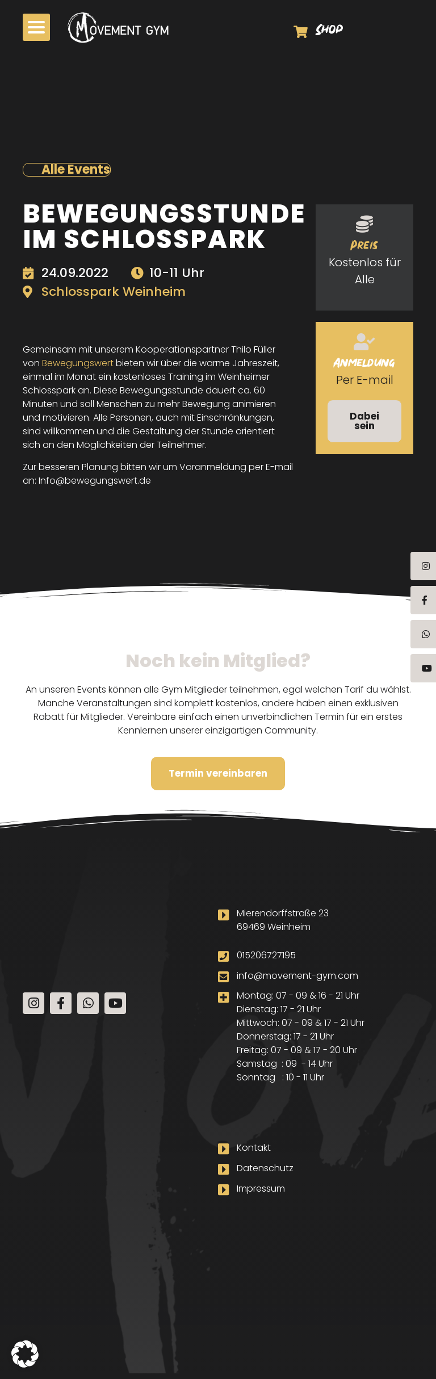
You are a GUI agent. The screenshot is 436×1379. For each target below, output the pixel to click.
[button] (36, 27)
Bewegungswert (78, 363)
